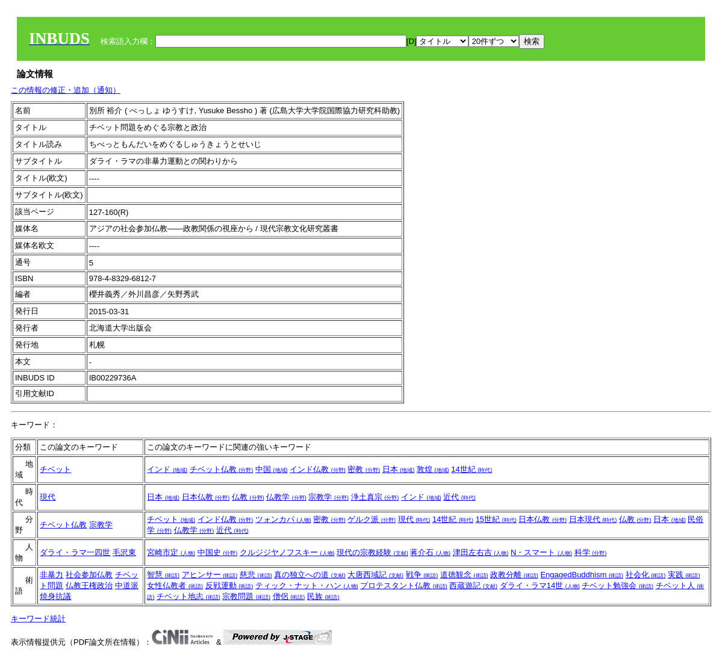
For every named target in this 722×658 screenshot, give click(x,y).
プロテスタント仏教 (403, 585)
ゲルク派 (371, 519)
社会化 (646, 574)
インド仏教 (318, 469)
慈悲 (256, 574)
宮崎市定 (171, 552)
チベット (55, 469)
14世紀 (471, 469)
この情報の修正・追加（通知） (65, 90)
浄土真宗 (375, 496)
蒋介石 (430, 552)
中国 (271, 469)
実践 (684, 574)
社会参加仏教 (89, 574)
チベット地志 (188, 596)
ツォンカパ (283, 519)
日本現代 (593, 519)
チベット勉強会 (617, 585)
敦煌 (433, 469)
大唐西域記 (375, 574)
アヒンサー (210, 574)
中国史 (218, 552)
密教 (363, 469)
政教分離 (514, 574)
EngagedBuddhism (581, 574)
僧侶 (289, 596)
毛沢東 (124, 552)
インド (167, 469)
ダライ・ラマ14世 (540, 585)
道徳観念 (464, 574)
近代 (459, 496)
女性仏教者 (175, 585)
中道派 (126, 585)
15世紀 (496, 519)
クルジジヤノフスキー (287, 552)
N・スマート (541, 552)
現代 (47, 496)
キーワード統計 (38, 618)
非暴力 (51, 574)
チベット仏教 (222, 469)
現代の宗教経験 (372, 552)
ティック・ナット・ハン (306, 585)
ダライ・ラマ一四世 (75, 552)
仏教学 (286, 496)
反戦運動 (229, 585)
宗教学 (328, 496)
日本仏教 (206, 496)
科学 (590, 552)
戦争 (422, 574)
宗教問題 (246, 596)
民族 (323, 596)
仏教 (248, 496)
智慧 (163, 574)
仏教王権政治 (89, 585)
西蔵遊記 (473, 585)
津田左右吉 (481, 552)
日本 (398, 469)
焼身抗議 (55, 596)
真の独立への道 (310, 574)
